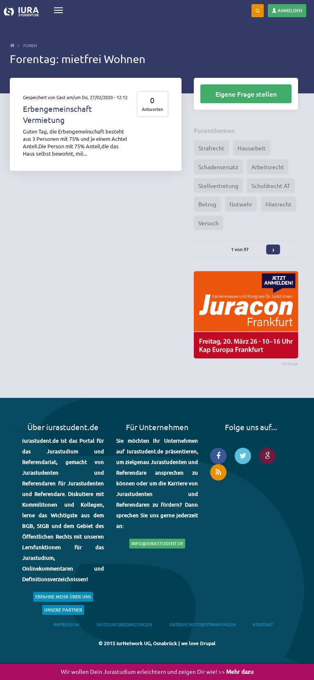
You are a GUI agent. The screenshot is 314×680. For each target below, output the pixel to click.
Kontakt (263, 624)
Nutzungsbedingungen (124, 624)
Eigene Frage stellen (246, 93)
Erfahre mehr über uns (63, 596)
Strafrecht (211, 148)
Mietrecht (278, 204)
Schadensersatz (218, 166)
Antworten (152, 109)
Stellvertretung (218, 185)
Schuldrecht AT (270, 185)
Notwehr (240, 204)
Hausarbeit (252, 148)
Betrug (207, 204)
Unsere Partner (63, 609)
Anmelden (287, 10)
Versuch (208, 223)
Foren (30, 45)
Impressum (66, 624)
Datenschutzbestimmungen (202, 624)
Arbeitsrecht (267, 166)
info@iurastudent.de (157, 543)
